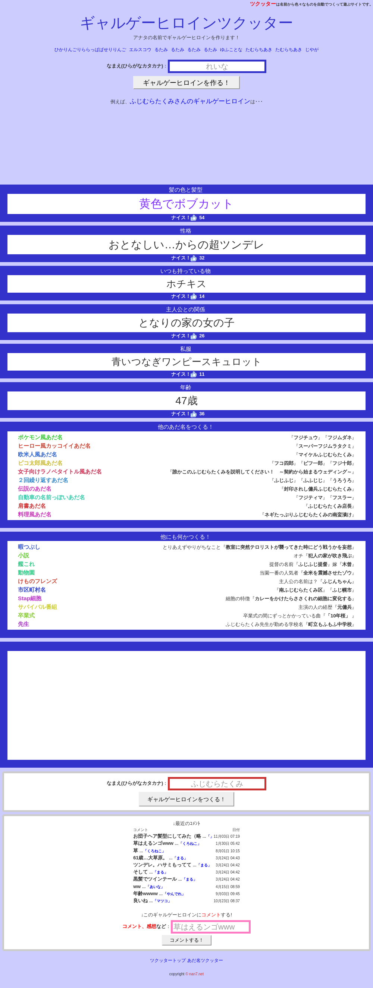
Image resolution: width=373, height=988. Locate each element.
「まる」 (180, 858)
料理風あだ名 (34, 514)
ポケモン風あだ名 (40, 437)
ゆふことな (231, 49)
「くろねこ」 (190, 843)
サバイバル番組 (37, 607)
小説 (23, 555)
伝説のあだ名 (34, 488)
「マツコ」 (162, 901)
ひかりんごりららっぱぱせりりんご (90, 49)
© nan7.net (194, 974)
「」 (210, 836)
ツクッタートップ (168, 960)
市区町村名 (32, 589)
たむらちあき (258, 49)
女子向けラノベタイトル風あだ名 (60, 471)
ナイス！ (184, 217)
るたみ (161, 49)
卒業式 (26, 615)
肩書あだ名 (32, 506)
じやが (312, 49)
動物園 (26, 572)
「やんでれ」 (174, 894)
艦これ (26, 564)
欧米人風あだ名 (37, 454)
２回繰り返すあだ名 (43, 480)
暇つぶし (29, 547)
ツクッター (263, 4)
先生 (23, 624)
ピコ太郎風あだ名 (40, 463)
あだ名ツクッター (205, 960)
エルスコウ (140, 49)
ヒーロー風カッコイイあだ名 (54, 446)
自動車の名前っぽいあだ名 (51, 497)
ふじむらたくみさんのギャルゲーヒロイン (190, 101)
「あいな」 (155, 887)
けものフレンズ (37, 581)
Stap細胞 (29, 598)
